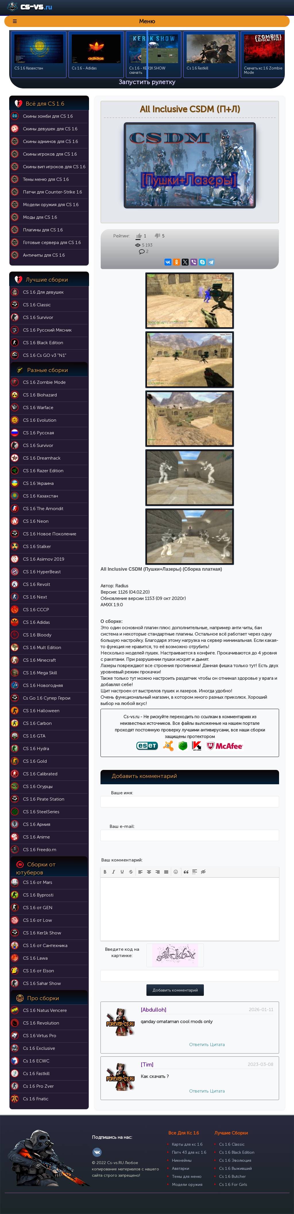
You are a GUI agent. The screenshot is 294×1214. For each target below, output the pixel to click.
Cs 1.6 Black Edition (236, 1152)
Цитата (217, 808)
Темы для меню (187, 1176)
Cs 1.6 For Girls (233, 1184)
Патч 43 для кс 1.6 (189, 1152)
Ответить (199, 808)
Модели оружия (187, 1184)
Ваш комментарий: (122, 623)
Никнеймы (182, 1160)
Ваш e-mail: (122, 590)
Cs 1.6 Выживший (235, 1168)
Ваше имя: (122, 556)
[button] (105, 635)
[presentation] (105, 635)
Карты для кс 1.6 (187, 1144)
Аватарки (180, 1168)
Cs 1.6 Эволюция (235, 1160)
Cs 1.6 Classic (232, 1144)
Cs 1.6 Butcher (232, 1176)
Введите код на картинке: (122, 716)
